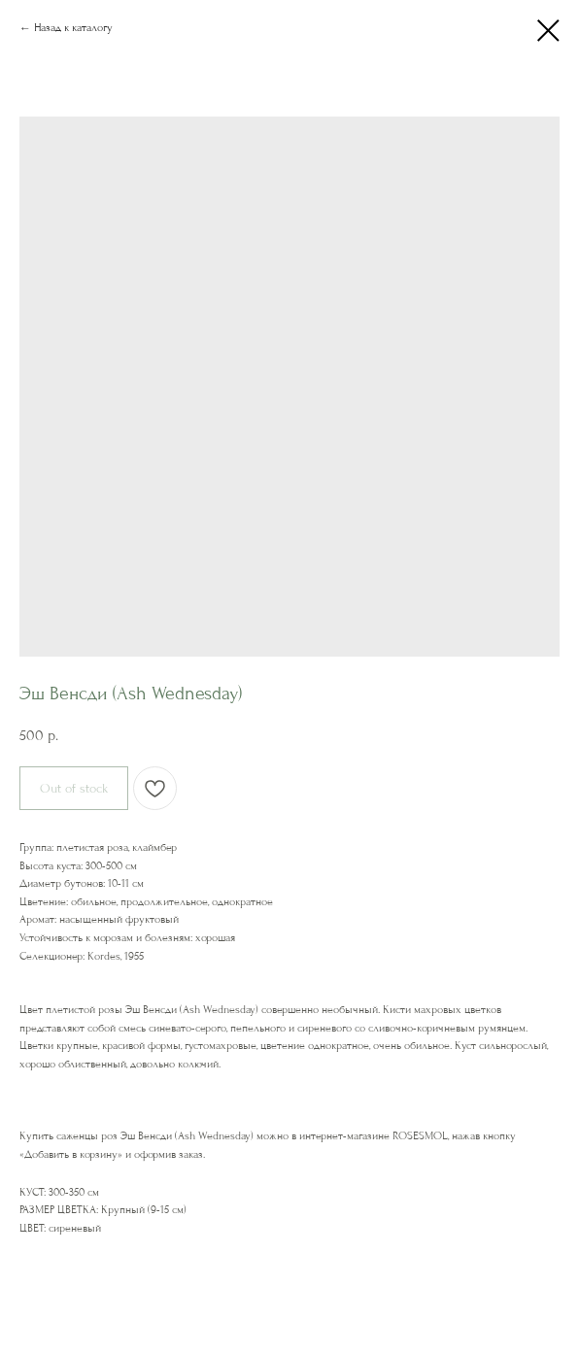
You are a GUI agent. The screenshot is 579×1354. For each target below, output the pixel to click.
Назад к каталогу (73, 27)
